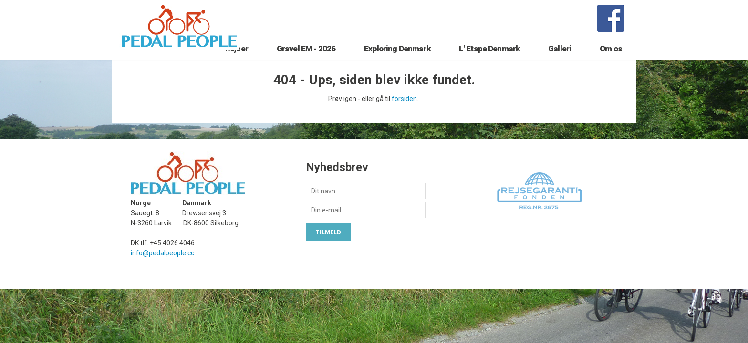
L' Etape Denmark (489, 60)
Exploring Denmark (397, 60)
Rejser (236, 60)
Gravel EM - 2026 (306, 60)
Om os (611, 60)
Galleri (559, 60)
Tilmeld (328, 248)
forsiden (404, 115)
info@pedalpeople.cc (162, 269)
